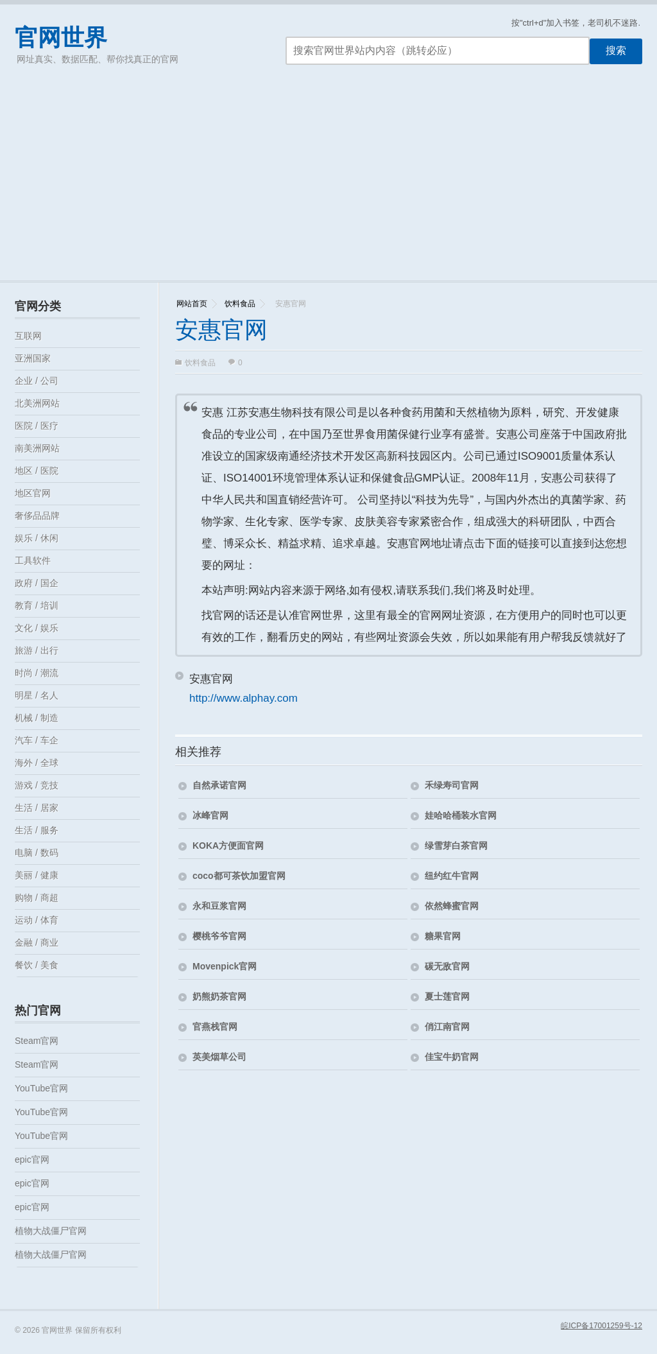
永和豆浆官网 (219, 906)
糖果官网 (443, 936)
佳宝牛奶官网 (452, 1057)
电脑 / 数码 (36, 852)
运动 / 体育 (36, 920)
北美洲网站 (37, 403)
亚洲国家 (33, 358)
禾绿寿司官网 (452, 785)
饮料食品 (240, 303)
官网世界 (61, 37)
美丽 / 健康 (36, 875)
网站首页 (191, 303)
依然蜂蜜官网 (452, 906)
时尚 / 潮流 (36, 673)
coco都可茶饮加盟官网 (239, 876)
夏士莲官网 (447, 996)
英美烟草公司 (219, 1057)
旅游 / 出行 (36, 650)
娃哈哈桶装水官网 (461, 815)
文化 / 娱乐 (36, 628)
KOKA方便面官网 (228, 845)
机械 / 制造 (36, 718)
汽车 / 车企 (36, 740)
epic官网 (32, 1159)
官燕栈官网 (214, 1026)
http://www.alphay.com (243, 698)
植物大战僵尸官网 (51, 1231)
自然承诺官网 (219, 785)
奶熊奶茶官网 (219, 996)
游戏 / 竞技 (36, 785)
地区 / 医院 (36, 470)
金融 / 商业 (36, 942)
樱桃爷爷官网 (219, 936)
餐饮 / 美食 (36, 965)
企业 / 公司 (36, 381)
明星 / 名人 (36, 695)
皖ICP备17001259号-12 (601, 1325)
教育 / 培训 (36, 605)
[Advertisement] (328, 184)
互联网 (28, 336)
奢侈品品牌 (37, 515)
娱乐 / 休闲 (36, 538)
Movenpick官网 (224, 966)
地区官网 (33, 493)
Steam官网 (36, 1041)
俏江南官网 (447, 1026)
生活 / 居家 (36, 808)
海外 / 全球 (36, 763)
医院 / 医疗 (36, 426)
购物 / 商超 (36, 897)
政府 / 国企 (36, 583)
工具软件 (33, 560)
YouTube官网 (41, 1088)
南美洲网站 (37, 448)
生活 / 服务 (36, 830)
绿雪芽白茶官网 (456, 845)
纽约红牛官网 (452, 876)
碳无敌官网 (447, 966)
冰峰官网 (210, 815)
